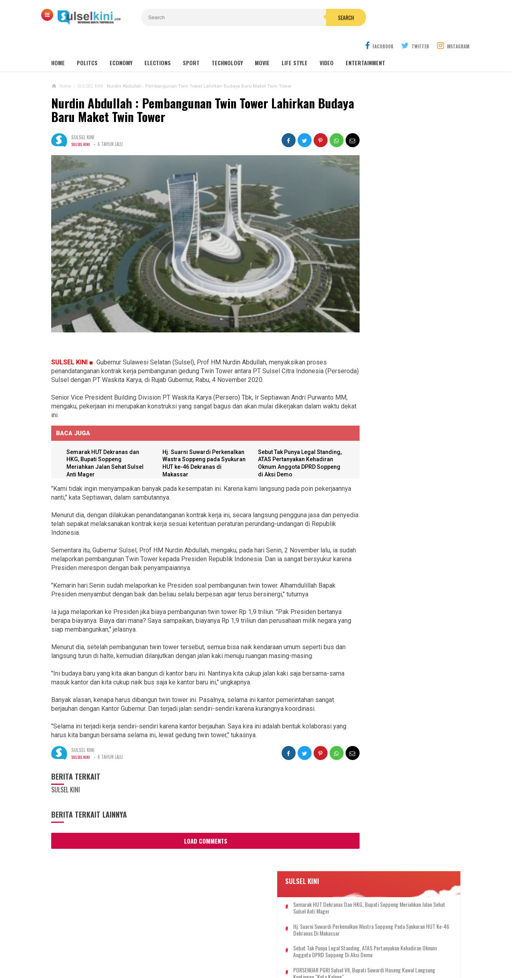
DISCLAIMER (339, 945)
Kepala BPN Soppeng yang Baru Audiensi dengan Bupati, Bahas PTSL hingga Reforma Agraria (404, 255)
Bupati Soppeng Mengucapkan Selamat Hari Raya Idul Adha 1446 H (394, 483)
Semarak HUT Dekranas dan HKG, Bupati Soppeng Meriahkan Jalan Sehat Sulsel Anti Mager (401, 140)
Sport (191, 44)
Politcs (87, 44)
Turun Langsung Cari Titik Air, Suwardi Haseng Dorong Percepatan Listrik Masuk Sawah (394, 697)
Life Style (295, 44)
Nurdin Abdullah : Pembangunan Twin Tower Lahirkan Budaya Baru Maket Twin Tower (183, 91)
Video (327, 44)
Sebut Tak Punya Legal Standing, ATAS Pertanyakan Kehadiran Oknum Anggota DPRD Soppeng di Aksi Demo (404, 198)
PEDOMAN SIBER (247, 945)
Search (301, 18)
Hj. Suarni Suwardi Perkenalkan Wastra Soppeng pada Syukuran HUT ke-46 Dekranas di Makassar (188, 432)
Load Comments (191, 823)
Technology (227, 44)
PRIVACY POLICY (296, 945)
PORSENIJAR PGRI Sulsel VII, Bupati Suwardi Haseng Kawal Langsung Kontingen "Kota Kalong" (402, 226)
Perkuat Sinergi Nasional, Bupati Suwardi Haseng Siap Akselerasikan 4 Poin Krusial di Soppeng (393, 658)
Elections (157, 44)
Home (58, 44)
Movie (262, 44)
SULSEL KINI (81, 125)
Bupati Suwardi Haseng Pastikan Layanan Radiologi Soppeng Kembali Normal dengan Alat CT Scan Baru (394, 518)
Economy (121, 44)
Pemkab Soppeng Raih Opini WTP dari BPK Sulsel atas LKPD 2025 (390, 592)
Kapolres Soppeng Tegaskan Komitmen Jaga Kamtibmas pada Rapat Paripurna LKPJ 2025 (390, 410)
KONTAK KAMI (174, 945)
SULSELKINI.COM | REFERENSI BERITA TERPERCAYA (254, 958)
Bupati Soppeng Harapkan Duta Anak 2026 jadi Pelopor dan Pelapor (394, 623)
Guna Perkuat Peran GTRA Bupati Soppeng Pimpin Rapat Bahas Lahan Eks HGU (394, 449)
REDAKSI (209, 945)
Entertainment (365, 44)
